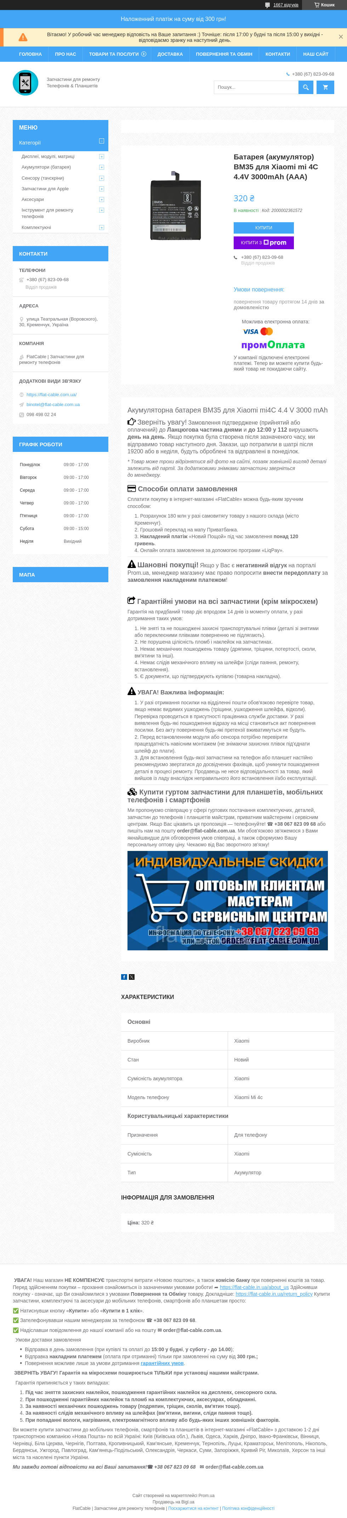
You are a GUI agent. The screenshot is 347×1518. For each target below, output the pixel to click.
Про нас (65, 54)
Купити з (264, 243)
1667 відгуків (285, 4)
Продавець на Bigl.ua (173, 1502)
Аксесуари (33, 199)
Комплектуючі (36, 227)
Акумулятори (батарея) (46, 167)
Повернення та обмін (224, 54)
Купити (263, 227)
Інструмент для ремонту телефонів (47, 213)
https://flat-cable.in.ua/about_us (254, 1287)
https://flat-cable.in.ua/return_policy (274, 1294)
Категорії (30, 143)
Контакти (278, 54)
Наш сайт (315, 54)
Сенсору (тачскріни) (43, 178)
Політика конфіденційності (248, 1508)
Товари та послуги (114, 54)
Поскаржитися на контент (193, 1508)
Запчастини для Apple (45, 188)
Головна (30, 54)
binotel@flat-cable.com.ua (53, 404)
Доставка (170, 54)
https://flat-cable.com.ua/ (52, 394)
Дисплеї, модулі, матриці (48, 156)
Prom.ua (207, 1495)
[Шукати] (305, 87)
